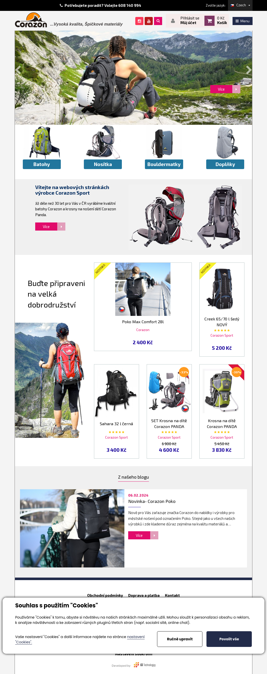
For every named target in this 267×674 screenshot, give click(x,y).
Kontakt (172, 595)
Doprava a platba (144, 595)
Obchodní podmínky (105, 595)
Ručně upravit (180, 639)
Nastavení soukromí (133, 653)
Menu (243, 21)
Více (54, 226)
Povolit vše (229, 639)
